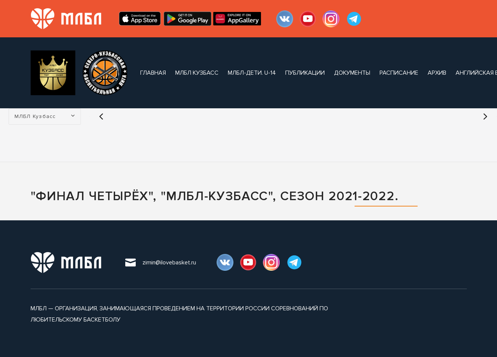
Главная (153, 73)
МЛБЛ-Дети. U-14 (252, 73)
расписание (399, 73)
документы (352, 73)
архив (437, 73)
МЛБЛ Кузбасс (196, 73)
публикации (305, 73)
